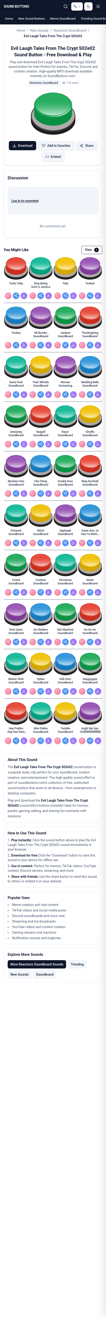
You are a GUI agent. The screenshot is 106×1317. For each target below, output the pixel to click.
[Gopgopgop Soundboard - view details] (90, 682)
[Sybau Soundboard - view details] (40, 682)
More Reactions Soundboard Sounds (36, 964)
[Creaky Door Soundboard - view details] (65, 484)
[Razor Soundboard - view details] (65, 434)
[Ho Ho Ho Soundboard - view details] (90, 632)
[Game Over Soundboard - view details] (16, 385)
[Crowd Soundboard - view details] (16, 583)
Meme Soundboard (62, 18)
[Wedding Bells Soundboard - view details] (90, 385)
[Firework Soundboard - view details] (16, 533)
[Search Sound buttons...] (65, 6)
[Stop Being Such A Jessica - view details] (40, 286)
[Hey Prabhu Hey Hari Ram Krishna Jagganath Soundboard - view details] (16, 731)
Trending (77, 964)
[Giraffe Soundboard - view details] (90, 434)
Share (86, 145)
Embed (53, 157)
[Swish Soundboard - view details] (90, 583)
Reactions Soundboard (70, 30)
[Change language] (77, 6)
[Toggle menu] (98, 6)
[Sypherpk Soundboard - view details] (65, 533)
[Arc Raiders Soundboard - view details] (40, 632)
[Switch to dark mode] (88, 6)
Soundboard (45, 974)
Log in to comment (25, 201)
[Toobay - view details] (16, 335)
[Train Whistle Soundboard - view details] (40, 385)
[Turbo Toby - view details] (16, 286)
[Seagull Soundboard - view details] (40, 434)
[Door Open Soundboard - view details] (16, 632)
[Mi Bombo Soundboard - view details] (40, 335)
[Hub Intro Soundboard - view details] (65, 682)
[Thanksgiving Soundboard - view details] (90, 335)
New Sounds (39, 30)
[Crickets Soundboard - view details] (40, 583)
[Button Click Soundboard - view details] (16, 682)
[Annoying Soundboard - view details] (16, 434)
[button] (53, 114)
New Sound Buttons (31, 18)
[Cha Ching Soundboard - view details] (40, 484)
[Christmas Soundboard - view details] (65, 583)
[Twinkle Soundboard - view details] (65, 731)
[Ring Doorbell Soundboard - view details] (90, 484)
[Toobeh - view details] (90, 286)
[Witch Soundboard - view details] (40, 533)
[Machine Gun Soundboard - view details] (16, 484)
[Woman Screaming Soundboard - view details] (65, 385)
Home (9, 18)
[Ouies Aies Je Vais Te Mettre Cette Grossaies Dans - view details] (90, 533)
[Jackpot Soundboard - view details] (65, 335)
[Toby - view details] (65, 286)
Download (22, 145)
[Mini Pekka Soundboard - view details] (40, 731)
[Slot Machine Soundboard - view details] (65, 632)
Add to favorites (56, 145)
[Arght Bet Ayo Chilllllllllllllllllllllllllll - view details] (90, 731)
